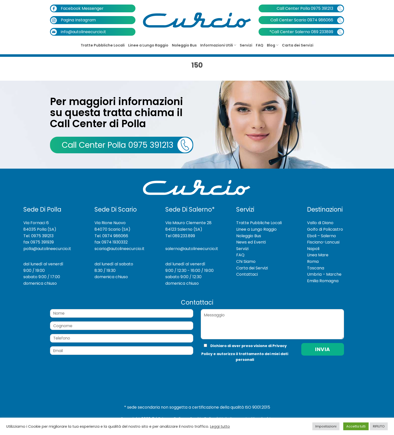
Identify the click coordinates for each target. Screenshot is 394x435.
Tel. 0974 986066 (111, 236)
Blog (272, 45)
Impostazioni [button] (325, 426)
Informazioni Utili (218, 45)
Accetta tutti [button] (356, 426)
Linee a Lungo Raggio (148, 45)
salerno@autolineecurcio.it (191, 249)
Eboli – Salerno (321, 236)
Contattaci (247, 274)
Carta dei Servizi (297, 45)
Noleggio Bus (184, 45)
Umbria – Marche (324, 274)
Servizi (246, 45)
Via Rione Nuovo (110, 223)
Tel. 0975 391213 (38, 236)
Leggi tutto (220, 426)
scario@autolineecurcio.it (119, 249)
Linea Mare (317, 255)
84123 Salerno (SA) (183, 229)
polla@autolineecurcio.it (47, 249)
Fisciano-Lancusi (323, 242)
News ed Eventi (251, 242)
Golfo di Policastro (325, 229)
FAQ (259, 45)
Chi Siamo (246, 261)
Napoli (313, 249)
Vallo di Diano (320, 223)
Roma (313, 261)
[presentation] (234, 372)
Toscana (315, 268)
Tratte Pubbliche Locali (103, 45)
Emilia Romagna (322, 281)
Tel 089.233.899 (180, 236)
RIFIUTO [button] (379, 426)
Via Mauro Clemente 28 (188, 223)
